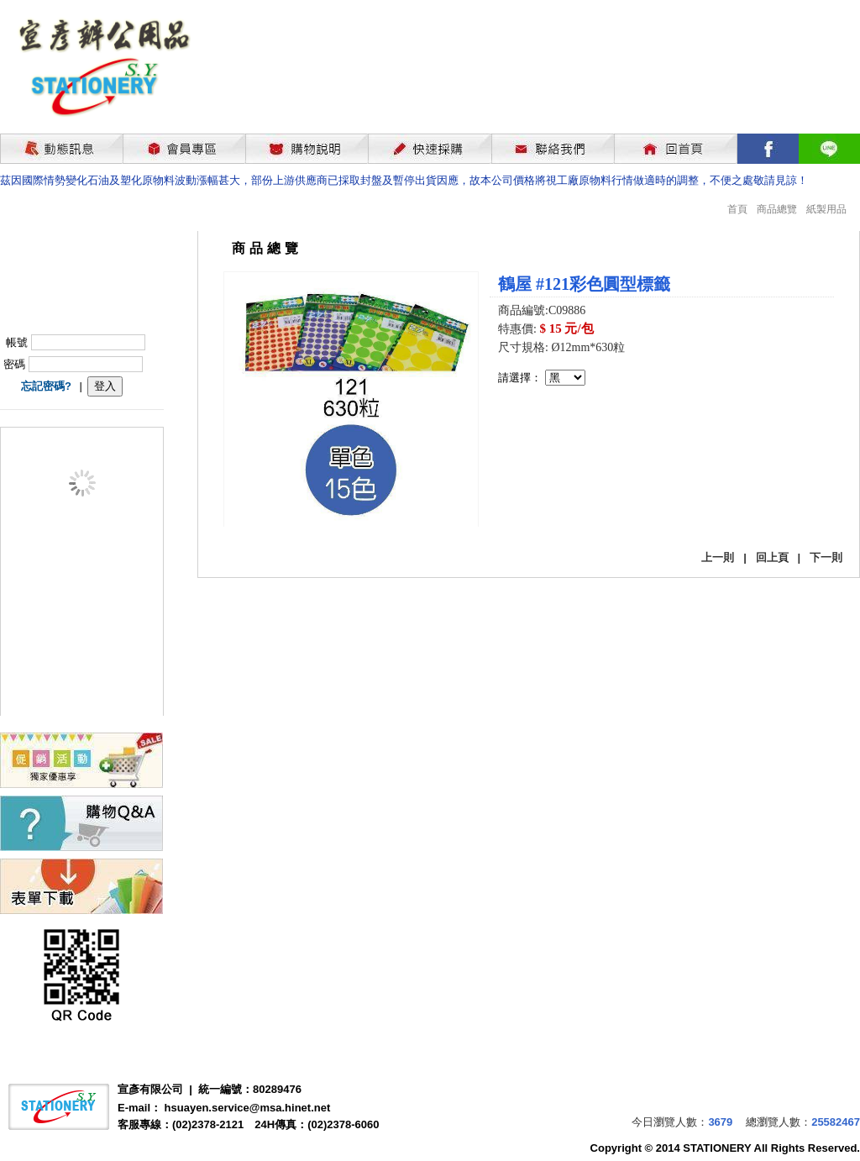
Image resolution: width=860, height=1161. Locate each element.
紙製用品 (826, 209)
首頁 (737, 209)
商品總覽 (777, 209)
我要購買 (541, 430)
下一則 (826, 557)
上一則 (717, 557)
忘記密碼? (46, 386)
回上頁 (772, 557)
